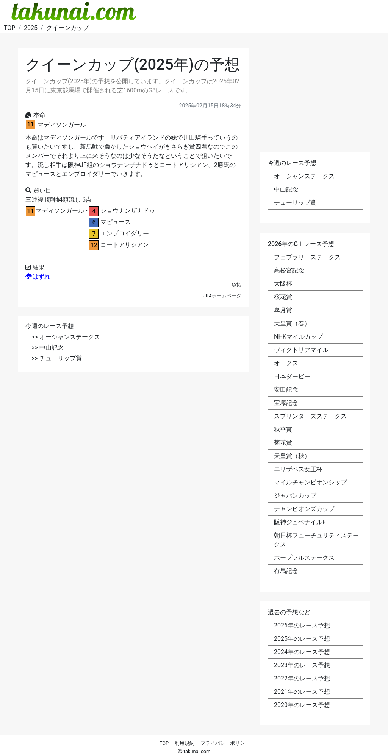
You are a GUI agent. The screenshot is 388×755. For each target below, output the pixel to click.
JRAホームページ (222, 296)
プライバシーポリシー (225, 743)
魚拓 (236, 285)
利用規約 (184, 743)
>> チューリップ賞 (56, 358)
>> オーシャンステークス (65, 337)
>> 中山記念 (47, 347)
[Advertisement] (133, 434)
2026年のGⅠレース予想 (301, 244)
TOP (164, 743)
